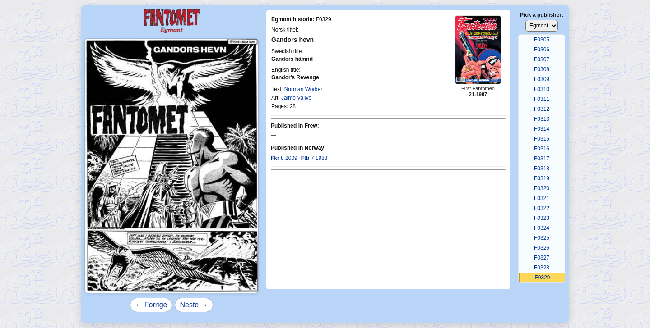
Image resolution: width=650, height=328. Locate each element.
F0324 (541, 228)
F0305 (541, 39)
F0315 (541, 139)
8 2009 (284, 158)
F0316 (541, 149)
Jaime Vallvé (296, 98)
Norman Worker (303, 89)
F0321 (541, 198)
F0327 (541, 258)
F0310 (541, 89)
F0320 (541, 188)
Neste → (194, 305)
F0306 (541, 49)
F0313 (541, 119)
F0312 (541, 109)
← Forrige (151, 305)
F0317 (541, 158)
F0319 (541, 178)
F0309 (541, 79)
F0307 (541, 59)
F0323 (541, 218)
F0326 (541, 248)
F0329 (542, 277)
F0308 (541, 69)
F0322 (541, 208)
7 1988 (314, 158)
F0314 (541, 129)
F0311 (541, 99)
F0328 (541, 267)
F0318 (541, 168)
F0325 (541, 238)
